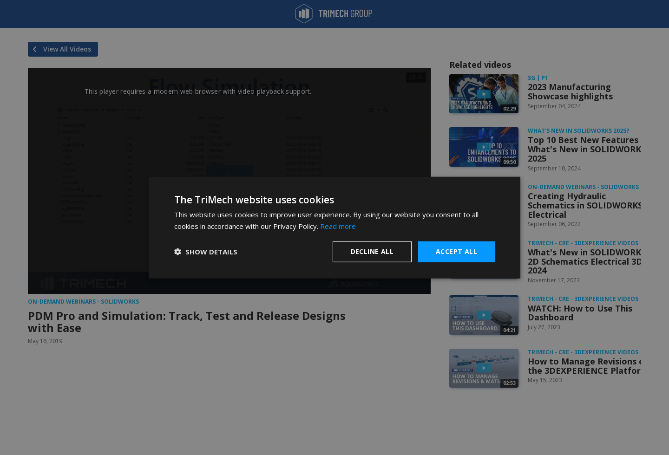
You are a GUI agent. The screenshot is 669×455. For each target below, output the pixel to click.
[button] (205, 252)
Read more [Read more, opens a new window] (338, 226)
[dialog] (334, 228)
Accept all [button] (456, 251)
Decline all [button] (372, 251)
